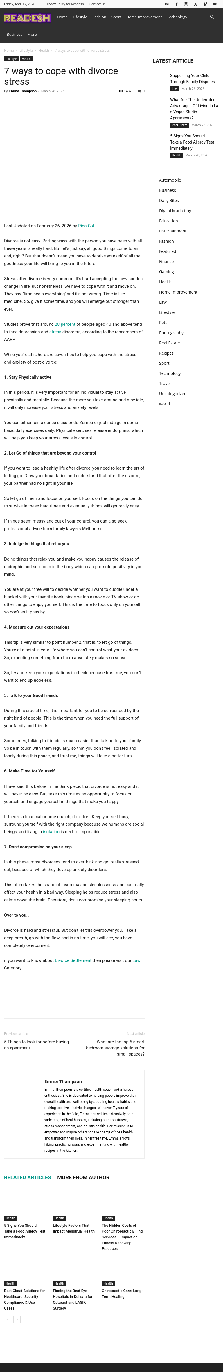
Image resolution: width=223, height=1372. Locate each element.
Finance (166, 261)
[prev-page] (7, 1319)
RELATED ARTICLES (27, 1177)
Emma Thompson (23, 91)
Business (14, 34)
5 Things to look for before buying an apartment (36, 1045)
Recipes (166, 353)
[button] (212, 17)
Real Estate (179, 125)
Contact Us (97, 4)
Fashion (99, 16)
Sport (116, 16)
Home (62, 16)
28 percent (65, 324)
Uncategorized (172, 393)
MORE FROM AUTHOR (83, 1177)
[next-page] (17, 1319)
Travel (165, 383)
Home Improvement (144, 16)
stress (55, 331)
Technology (177, 16)
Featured (167, 251)
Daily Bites (169, 200)
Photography (171, 332)
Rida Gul (86, 225)
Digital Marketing (175, 210)
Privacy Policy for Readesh (64, 4)
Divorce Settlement (73, 960)
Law (136, 960)
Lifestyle (80, 16)
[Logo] (29, 16)
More (32, 34)
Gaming (166, 271)
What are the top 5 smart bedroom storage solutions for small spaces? (115, 1048)
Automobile (170, 180)
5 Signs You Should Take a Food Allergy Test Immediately (24, 1231)
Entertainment (172, 231)
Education (168, 220)
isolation (52, 831)
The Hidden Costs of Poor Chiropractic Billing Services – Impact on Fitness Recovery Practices (122, 1237)
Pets (163, 322)
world (164, 404)
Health (43, 50)
